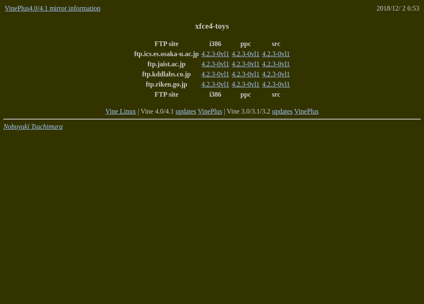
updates (185, 111)
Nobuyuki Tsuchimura (33, 126)
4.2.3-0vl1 (216, 53)
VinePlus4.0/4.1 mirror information (53, 8)
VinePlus (210, 111)
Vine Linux (120, 111)
